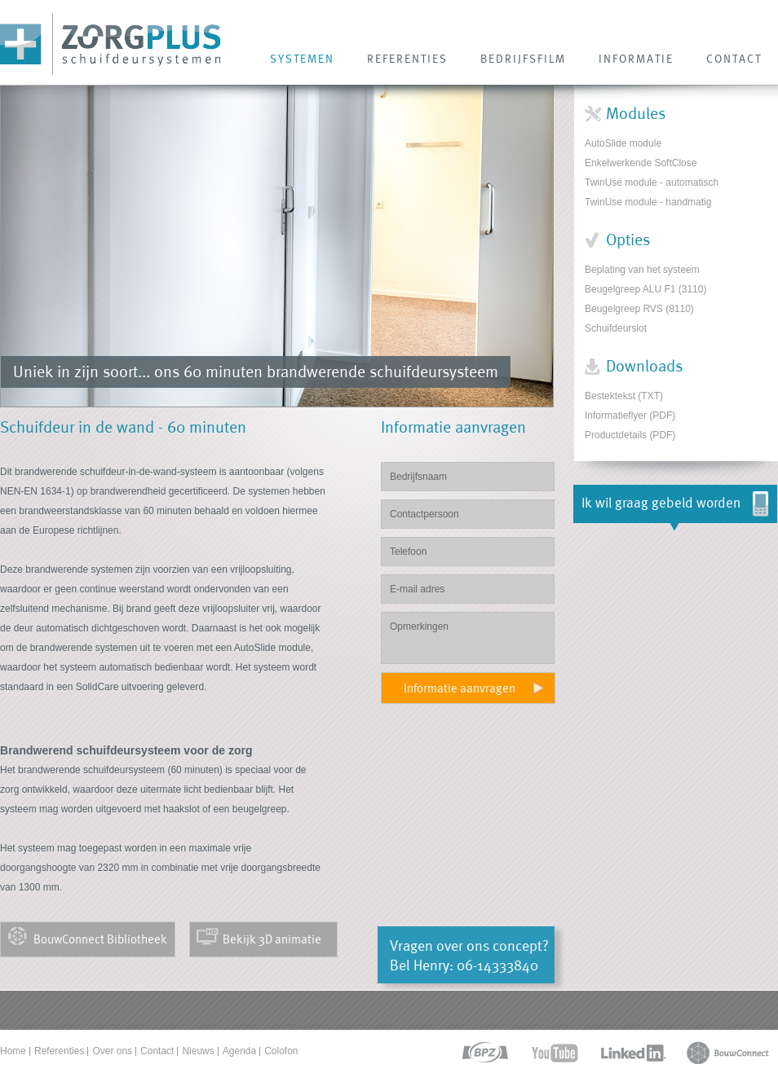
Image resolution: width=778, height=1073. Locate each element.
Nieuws (198, 1051)
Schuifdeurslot (616, 328)
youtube (555, 1053)
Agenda (239, 1051)
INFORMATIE (636, 58)
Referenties (59, 1051)
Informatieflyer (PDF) (630, 415)
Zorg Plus (110, 44)
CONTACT (734, 58)
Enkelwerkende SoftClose (640, 163)
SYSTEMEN (302, 58)
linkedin (632, 1053)
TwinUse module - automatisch (651, 182)
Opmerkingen (468, 638)
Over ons (112, 1051)
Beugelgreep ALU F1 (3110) (645, 289)
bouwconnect (728, 1053)
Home (13, 1051)
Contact (157, 1051)
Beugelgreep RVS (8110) (639, 308)
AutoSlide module (623, 143)
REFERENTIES (407, 58)
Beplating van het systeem (642, 269)
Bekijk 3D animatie (272, 939)
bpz (484, 1053)
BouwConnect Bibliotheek (100, 939)
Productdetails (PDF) (630, 435)
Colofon (281, 1051)
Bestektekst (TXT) (624, 396)
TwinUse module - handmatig (648, 202)
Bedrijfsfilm (523, 58)
